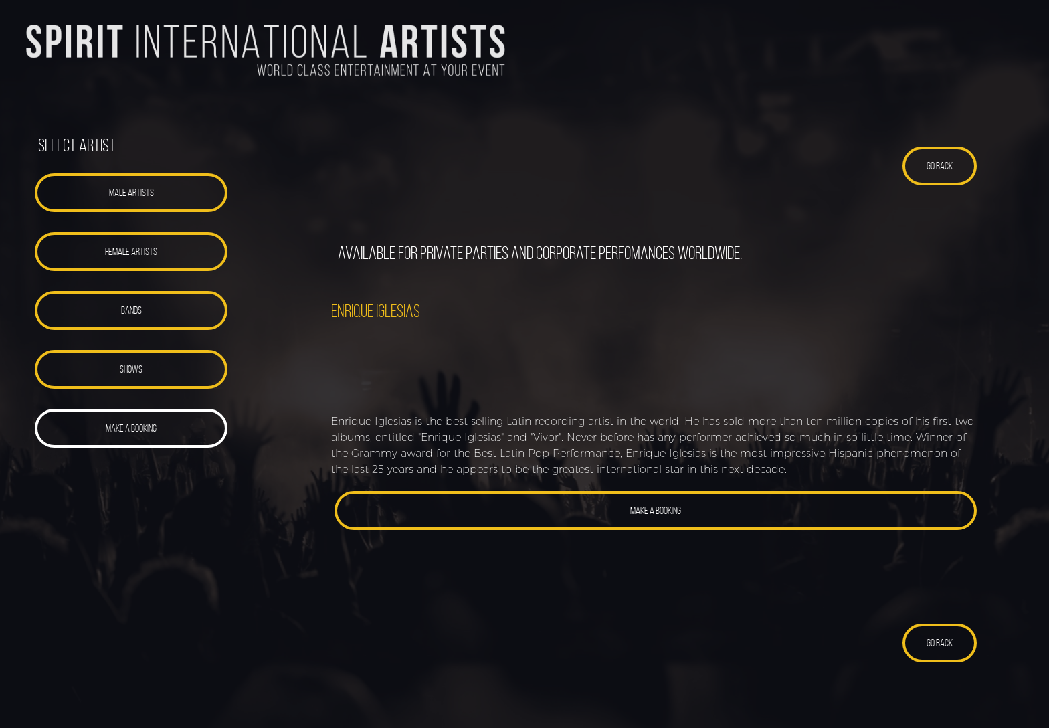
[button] (131, 192)
